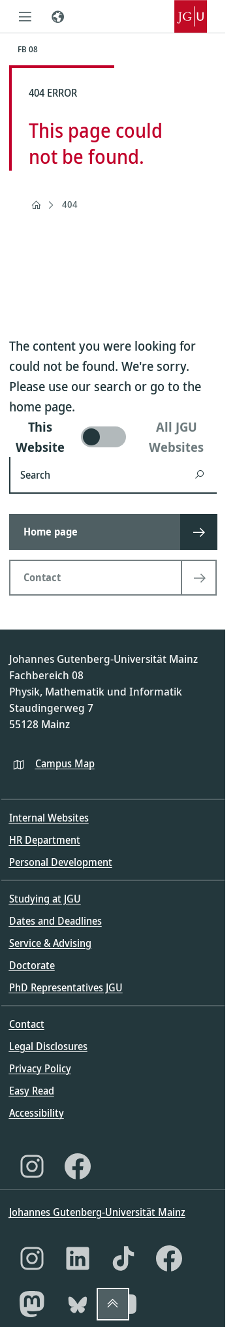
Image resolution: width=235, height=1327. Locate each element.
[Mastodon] (32, 1304)
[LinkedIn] (78, 1258)
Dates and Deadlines (55, 921)
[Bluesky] (78, 1304)
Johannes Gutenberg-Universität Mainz (97, 1212)
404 (70, 204)
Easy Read (31, 1090)
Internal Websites (49, 817)
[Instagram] (32, 1166)
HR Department (44, 840)
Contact (26, 1024)
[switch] (113, 437)
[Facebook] (78, 1166)
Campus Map (65, 763)
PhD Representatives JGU (66, 987)
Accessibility (36, 1113)
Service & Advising (50, 943)
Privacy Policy (40, 1068)
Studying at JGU (45, 898)
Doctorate (32, 965)
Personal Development (60, 862)
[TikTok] (123, 1258)
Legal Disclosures (48, 1046)
